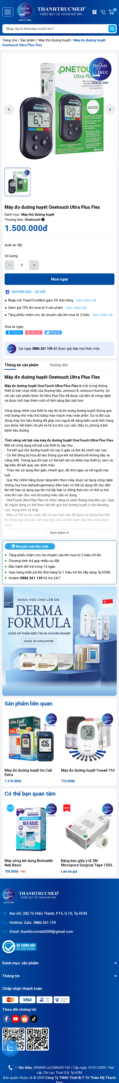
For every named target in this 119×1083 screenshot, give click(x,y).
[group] (59, 110)
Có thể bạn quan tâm (30, 794)
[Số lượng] (22, 265)
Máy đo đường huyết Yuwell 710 (87, 770)
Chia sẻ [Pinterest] (33, 332)
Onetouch (32, 220)
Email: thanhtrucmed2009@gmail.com (41, 931)
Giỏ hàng (115, 12)
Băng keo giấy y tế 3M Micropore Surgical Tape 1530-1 (87, 865)
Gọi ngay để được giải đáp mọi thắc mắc (59, 349)
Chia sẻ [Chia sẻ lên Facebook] (14, 332)
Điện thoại (95, 12)
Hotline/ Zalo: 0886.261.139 (33, 922)
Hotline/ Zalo (103, 12)
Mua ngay (59, 279)
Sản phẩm (27, 40)
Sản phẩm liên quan (28, 703)
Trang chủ (9, 40)
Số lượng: (11, 256)
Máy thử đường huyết (55, 40)
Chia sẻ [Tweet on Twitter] (53, 332)
